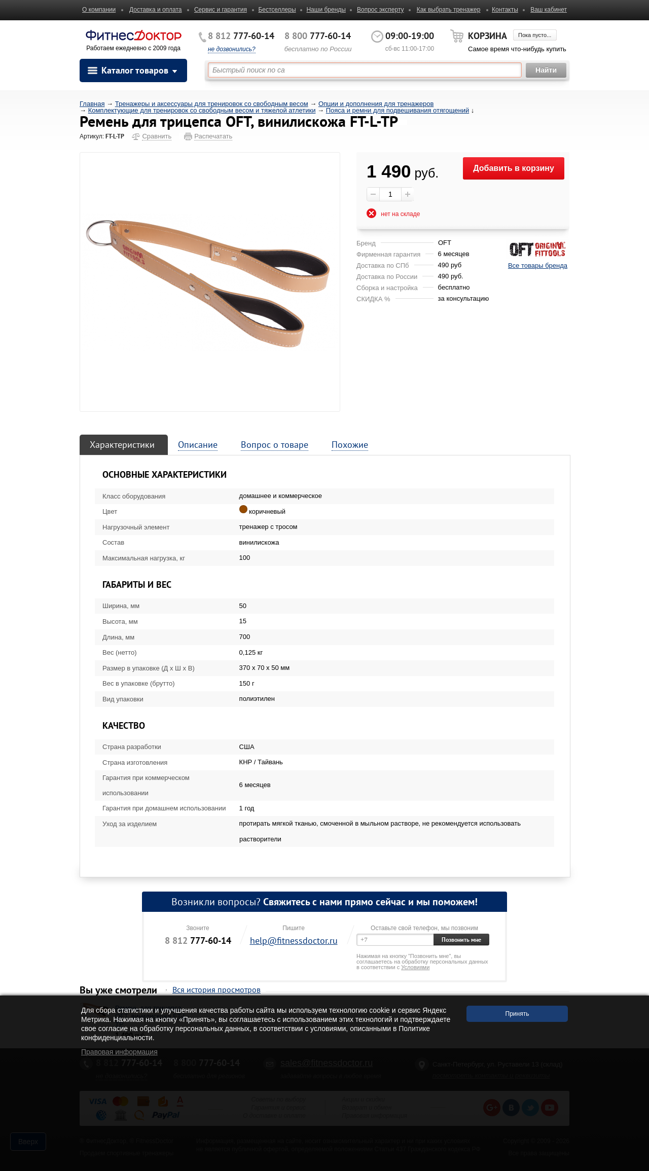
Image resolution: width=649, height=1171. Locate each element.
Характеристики (122, 444)
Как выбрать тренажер (449, 9)
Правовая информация (119, 1052)
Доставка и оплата (155, 9)
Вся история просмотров (216, 989)
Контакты (505, 9)
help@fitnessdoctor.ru (294, 940)
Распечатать (213, 136)
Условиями (415, 967)
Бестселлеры (277, 9)
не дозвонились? (232, 49)
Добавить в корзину (513, 168)
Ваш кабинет (548, 9)
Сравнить (156, 136)
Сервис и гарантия (220, 9)
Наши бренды (325, 9)
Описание (198, 444)
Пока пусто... (534, 35)
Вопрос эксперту (380, 9)
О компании (99, 9)
